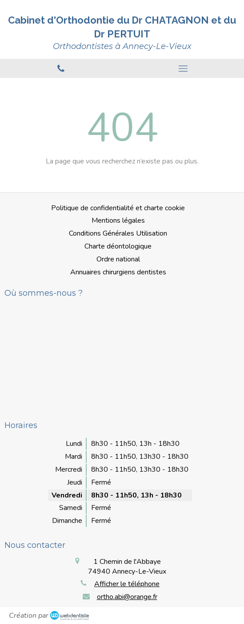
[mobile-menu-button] (183, 68)
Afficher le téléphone (127, 584)
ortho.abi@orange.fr (127, 597)
